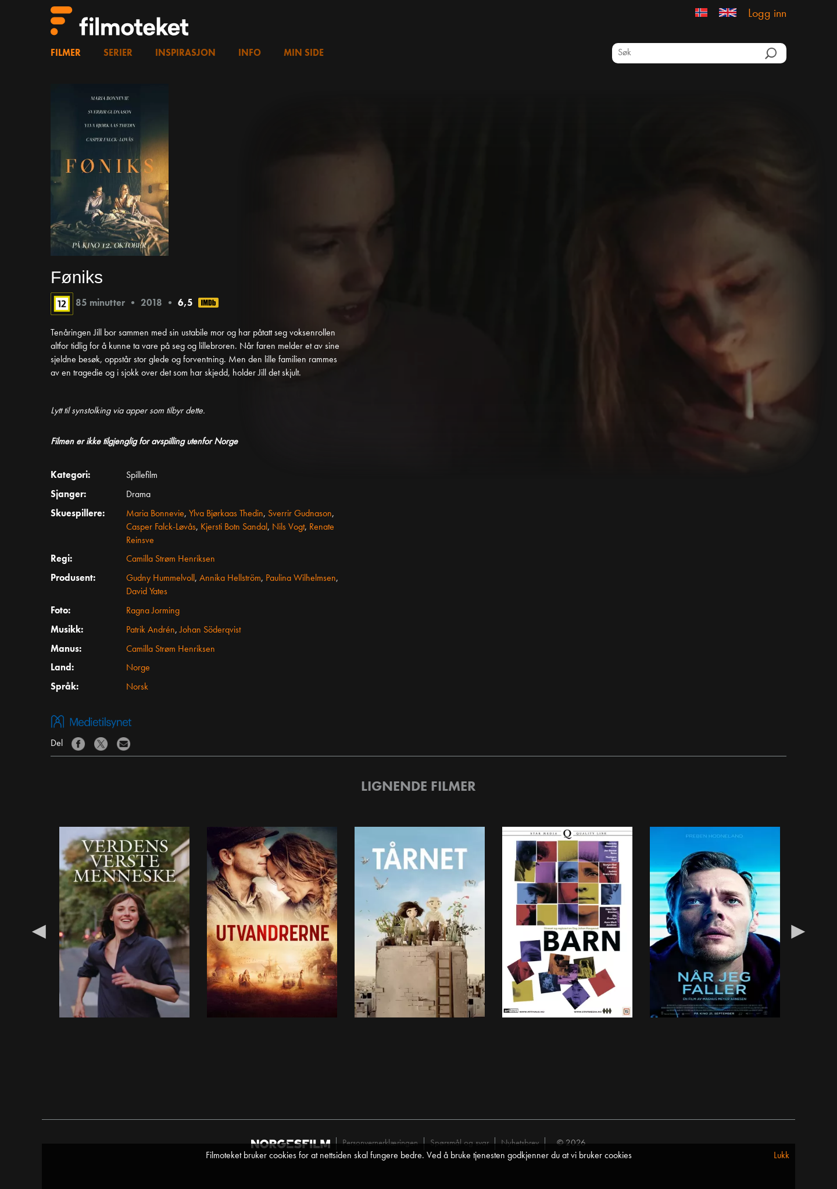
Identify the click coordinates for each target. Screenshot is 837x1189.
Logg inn (767, 14)
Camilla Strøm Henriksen (170, 559)
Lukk (781, 1156)
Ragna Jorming (153, 611)
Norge (138, 668)
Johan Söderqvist (210, 630)
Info (249, 53)
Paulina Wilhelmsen (301, 578)
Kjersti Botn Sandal (234, 527)
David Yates (146, 592)
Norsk (137, 687)
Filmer (66, 53)
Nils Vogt (288, 527)
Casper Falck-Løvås (161, 527)
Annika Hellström (230, 578)
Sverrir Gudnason (300, 514)
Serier (118, 53)
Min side (304, 53)
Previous (39, 930)
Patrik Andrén (150, 630)
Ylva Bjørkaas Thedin (226, 514)
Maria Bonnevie (155, 514)
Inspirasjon (185, 53)
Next (798, 930)
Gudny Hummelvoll (160, 578)
